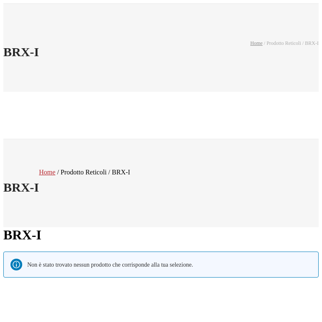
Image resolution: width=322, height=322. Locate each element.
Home (256, 43)
